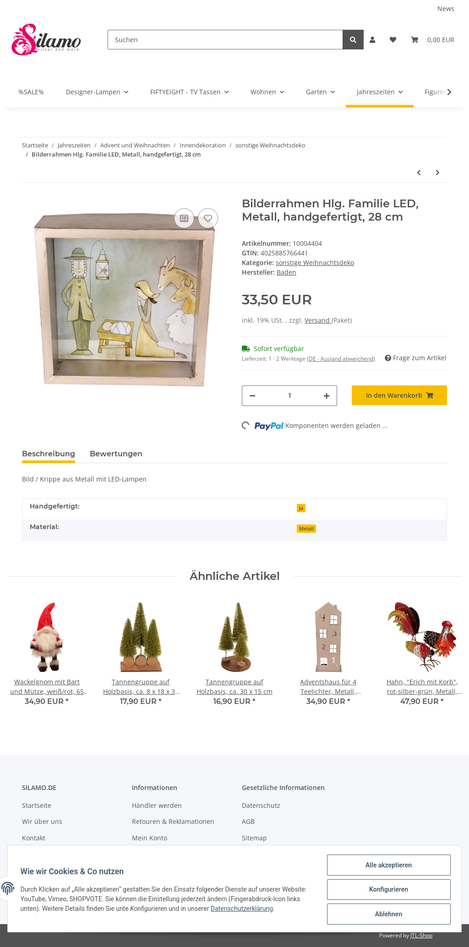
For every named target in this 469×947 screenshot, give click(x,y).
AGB (248, 821)
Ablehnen (386, 914)
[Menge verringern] (252, 396)
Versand (318, 320)
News (445, 8)
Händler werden (157, 805)
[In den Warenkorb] (399, 395)
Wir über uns (42, 821)
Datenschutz (261, 805)
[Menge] (289, 396)
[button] (372, 39)
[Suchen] (225, 39)
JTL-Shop (421, 935)
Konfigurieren (386, 890)
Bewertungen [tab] (116, 453)
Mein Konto (149, 837)
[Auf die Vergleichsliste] (184, 218)
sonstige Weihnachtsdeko (315, 262)
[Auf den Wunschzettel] (208, 218)
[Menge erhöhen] (326, 396)
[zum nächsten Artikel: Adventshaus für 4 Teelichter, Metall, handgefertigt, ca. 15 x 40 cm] (437, 172)
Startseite (36, 805)
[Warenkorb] (433, 39)
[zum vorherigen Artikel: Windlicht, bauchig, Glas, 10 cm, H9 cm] (418, 172)
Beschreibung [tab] (48, 453)
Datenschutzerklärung (272, 910)
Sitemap (254, 837)
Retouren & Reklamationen (173, 821)
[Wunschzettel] (393, 39)
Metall (306, 528)
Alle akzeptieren (386, 867)
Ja (301, 508)
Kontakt (33, 837)
